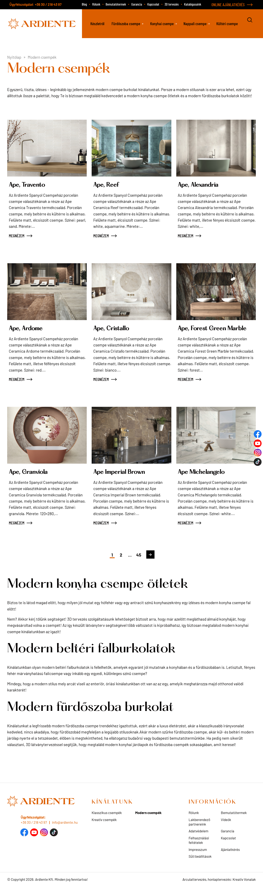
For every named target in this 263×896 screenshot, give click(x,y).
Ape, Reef (109, 185)
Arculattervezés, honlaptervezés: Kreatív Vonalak (219, 887)
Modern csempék (148, 821)
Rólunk (96, 4)
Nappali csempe (194, 23)
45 (142, 562)
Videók (226, 827)
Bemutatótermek (116, 4)
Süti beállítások (200, 864)
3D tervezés (172, 4)
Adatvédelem (198, 839)
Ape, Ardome (30, 328)
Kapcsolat (153, 4)
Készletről (97, 23)
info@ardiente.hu (65, 830)
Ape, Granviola (33, 480)
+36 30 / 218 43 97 (48, 4)
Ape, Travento (31, 185)
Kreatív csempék (104, 827)
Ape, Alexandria (203, 185)
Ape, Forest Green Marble (207, 332)
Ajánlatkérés (230, 857)
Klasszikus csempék (107, 821)
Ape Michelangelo (207, 480)
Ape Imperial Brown (125, 480)
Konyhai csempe (162, 23)
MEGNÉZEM (16, 235)
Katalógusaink (192, 4)
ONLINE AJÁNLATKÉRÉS (228, 4)
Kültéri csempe (227, 23)
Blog (84, 4)
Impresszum (198, 857)
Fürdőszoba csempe (126, 23)
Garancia (136, 4)
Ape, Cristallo (115, 328)
